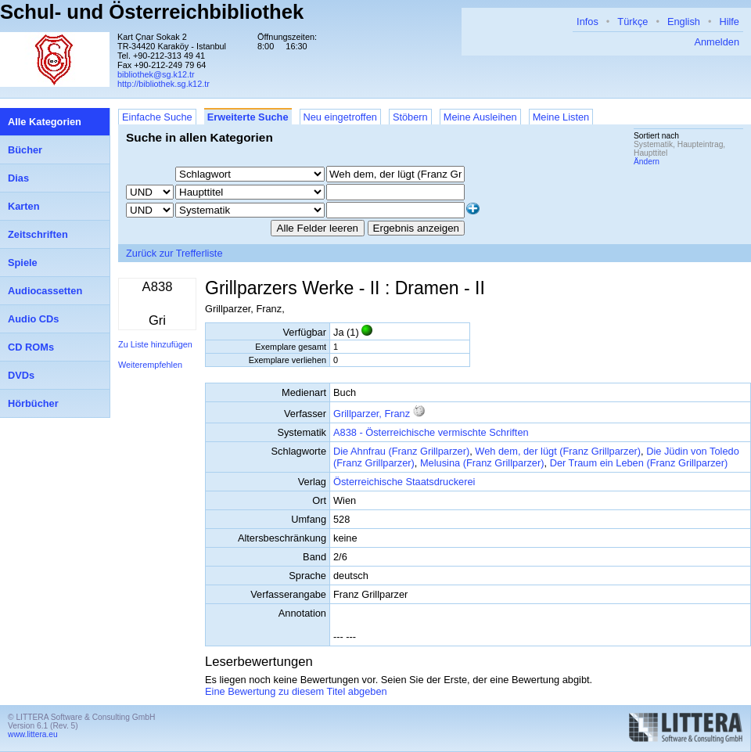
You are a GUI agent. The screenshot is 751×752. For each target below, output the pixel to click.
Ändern (646, 161)
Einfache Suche (157, 117)
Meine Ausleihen (480, 117)
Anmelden (716, 42)
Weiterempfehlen (150, 364)
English (683, 21)
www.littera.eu (33, 734)
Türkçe (632, 21)
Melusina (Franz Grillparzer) (482, 463)
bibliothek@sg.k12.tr (156, 74)
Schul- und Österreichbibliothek (152, 12)
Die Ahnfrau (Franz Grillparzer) (401, 451)
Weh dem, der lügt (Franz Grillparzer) (558, 451)
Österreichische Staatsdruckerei (404, 482)
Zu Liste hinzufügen (155, 344)
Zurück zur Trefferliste (174, 253)
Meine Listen (561, 117)
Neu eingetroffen (340, 117)
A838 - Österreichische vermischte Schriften (431, 432)
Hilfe (729, 21)
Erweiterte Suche (248, 117)
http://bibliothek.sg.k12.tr (163, 83)
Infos (587, 21)
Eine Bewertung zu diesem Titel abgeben (296, 691)
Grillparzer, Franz (371, 413)
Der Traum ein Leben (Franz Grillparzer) (639, 463)
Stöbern (410, 117)
